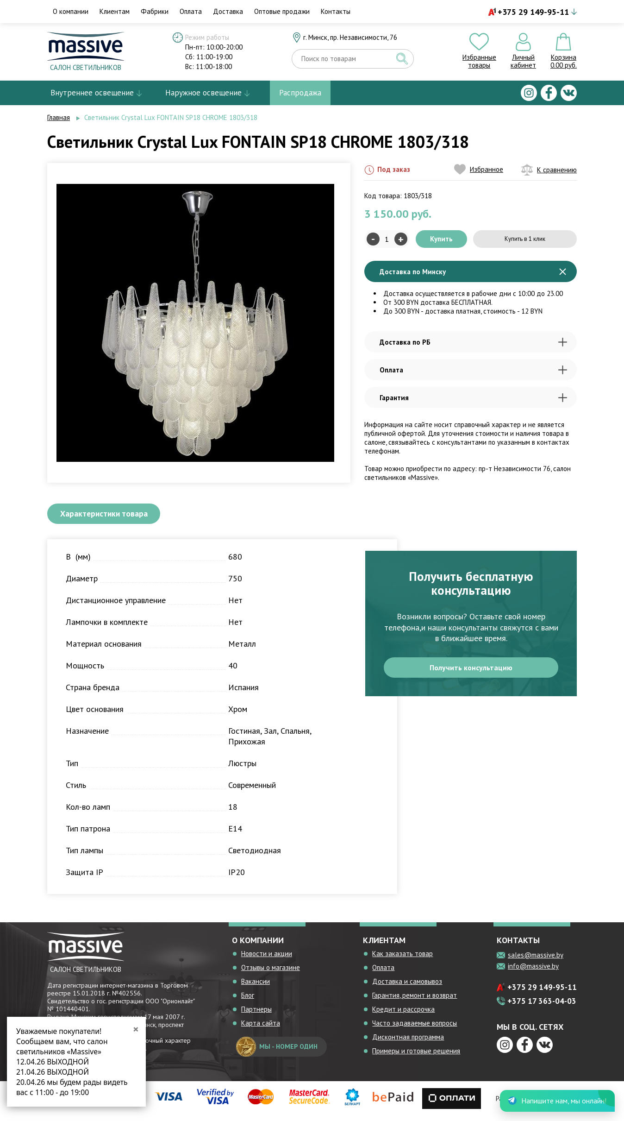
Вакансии (255, 986)
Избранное (478, 169)
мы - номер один (277, 1052)
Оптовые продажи (282, 11)
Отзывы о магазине (270, 972)
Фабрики (154, 11)
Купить (441, 238)
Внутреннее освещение (92, 93)
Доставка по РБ (473, 342)
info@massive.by (533, 971)
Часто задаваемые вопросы (414, 1028)
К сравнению (549, 170)
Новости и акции (266, 958)
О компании (70, 11)
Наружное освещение (203, 93)
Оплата (191, 11)
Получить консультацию (471, 674)
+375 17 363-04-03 (541, 1006)
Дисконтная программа (408, 1042)
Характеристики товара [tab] (116, 516)
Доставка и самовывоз (407, 986)
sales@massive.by (535, 960)
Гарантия (473, 397)
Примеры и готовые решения (416, 1055)
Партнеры (256, 1014)
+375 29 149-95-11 (533, 11)
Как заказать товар (402, 958)
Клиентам (115, 11)
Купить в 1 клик (525, 238)
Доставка (228, 11)
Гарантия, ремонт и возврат (414, 1000)
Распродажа (300, 93)
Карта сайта (260, 1028)
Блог (247, 1000)
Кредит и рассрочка (403, 1014)
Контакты (335, 11)
